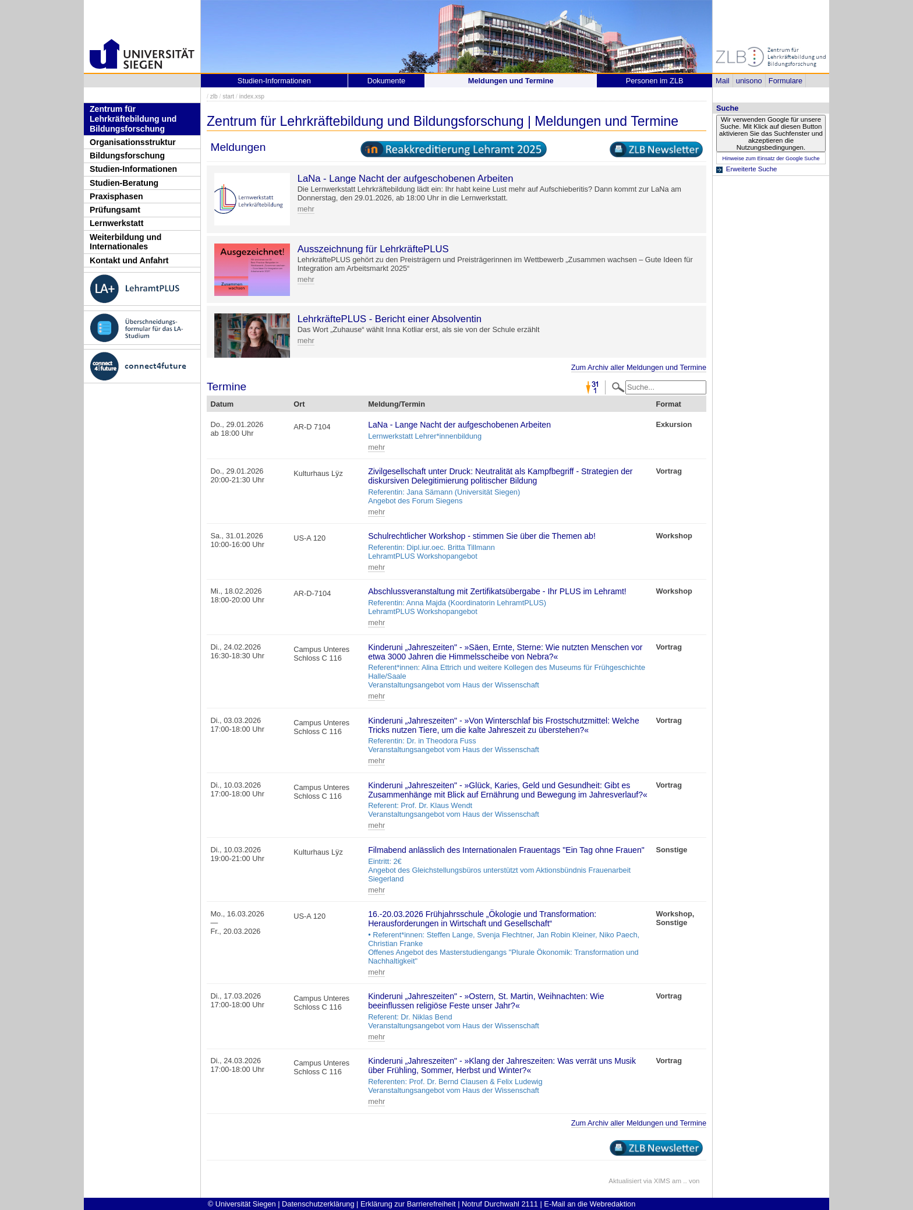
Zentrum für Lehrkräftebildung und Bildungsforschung (133, 118)
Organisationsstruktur (133, 142)
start (228, 96)
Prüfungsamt (115, 209)
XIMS (662, 1180)
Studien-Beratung (124, 183)
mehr (306, 208)
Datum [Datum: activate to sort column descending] (221, 404)
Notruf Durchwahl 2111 (500, 1204)
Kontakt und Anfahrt (129, 260)
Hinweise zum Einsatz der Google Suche (770, 158)
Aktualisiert (624, 1180)
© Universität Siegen (242, 1204)
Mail (722, 80)
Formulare (785, 80)
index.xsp (251, 96)
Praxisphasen (116, 196)
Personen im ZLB (655, 80)
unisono (749, 80)
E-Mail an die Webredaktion (589, 1204)
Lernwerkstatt (116, 223)
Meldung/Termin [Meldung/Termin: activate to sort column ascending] (396, 404)
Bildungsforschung (127, 155)
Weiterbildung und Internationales (125, 242)
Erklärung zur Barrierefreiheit (408, 1204)
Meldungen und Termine (511, 80)
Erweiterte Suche (751, 168)
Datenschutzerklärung (318, 1204)
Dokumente (386, 80)
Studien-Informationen (133, 169)
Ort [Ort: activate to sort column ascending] (299, 404)
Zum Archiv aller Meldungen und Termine (638, 367)
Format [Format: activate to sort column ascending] (668, 404)
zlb (214, 96)
